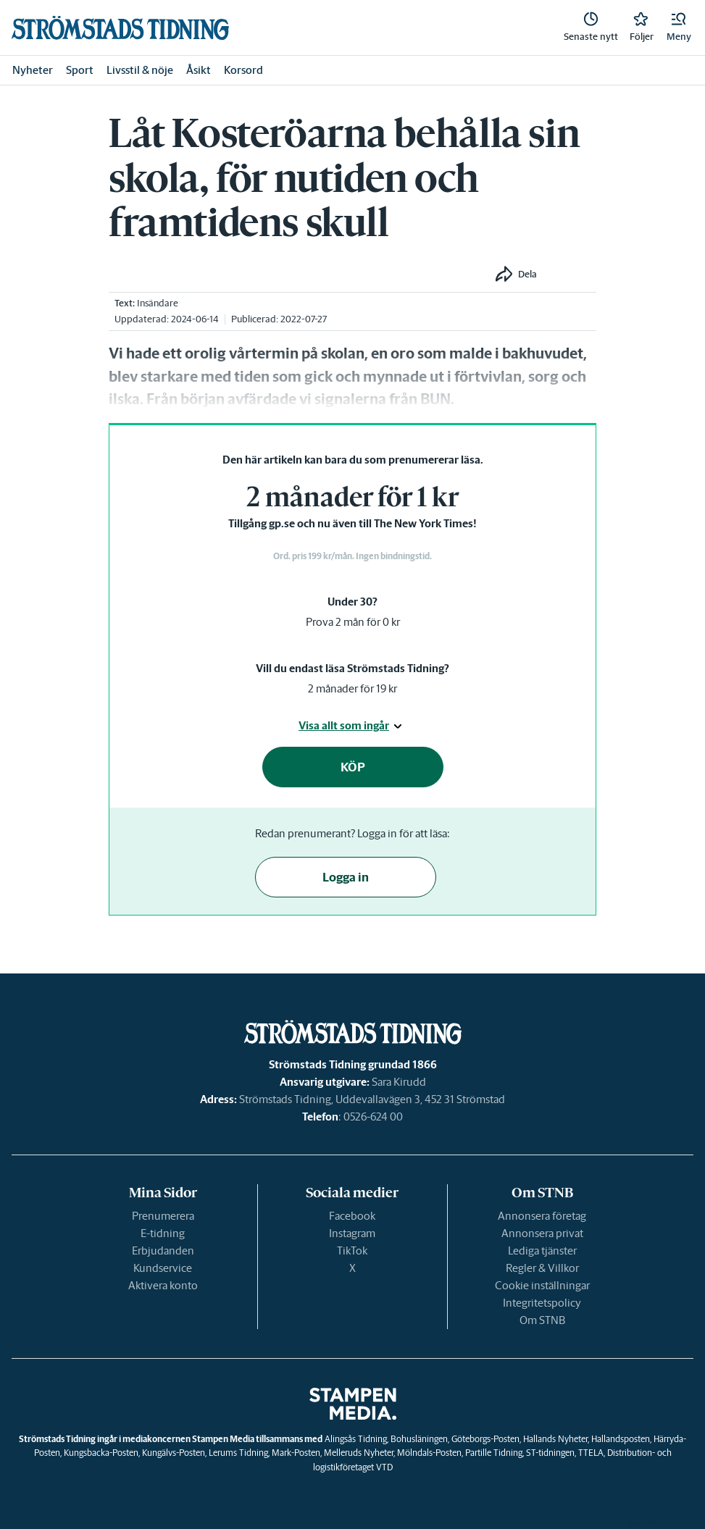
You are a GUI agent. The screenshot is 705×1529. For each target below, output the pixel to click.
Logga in (345, 877)
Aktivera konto (163, 1285)
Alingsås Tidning (356, 1438)
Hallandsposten (620, 1438)
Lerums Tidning (238, 1452)
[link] (120, 27)
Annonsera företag (542, 1216)
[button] (678, 27)
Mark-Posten (296, 1452)
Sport (79, 70)
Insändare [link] (157, 303)
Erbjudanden (163, 1250)
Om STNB (542, 1320)
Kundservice (162, 1268)
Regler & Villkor (542, 1268)
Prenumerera (163, 1216)
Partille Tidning (493, 1452)
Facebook (352, 1216)
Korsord (243, 70)
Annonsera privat (542, 1233)
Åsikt (198, 70)
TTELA (591, 1452)
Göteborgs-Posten (485, 1438)
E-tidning (163, 1233)
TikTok (352, 1250)
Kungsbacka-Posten (101, 1452)
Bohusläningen (419, 1438)
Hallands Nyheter (555, 1438)
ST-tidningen (550, 1452)
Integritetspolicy (542, 1303)
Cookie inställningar (542, 1285)
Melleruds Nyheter (358, 1452)
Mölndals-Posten (429, 1452)
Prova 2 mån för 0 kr (353, 622)
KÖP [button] (353, 767)
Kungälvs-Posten (173, 1452)
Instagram (352, 1233)
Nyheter (32, 70)
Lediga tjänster (542, 1250)
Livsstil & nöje (140, 70)
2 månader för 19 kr (352, 688)
